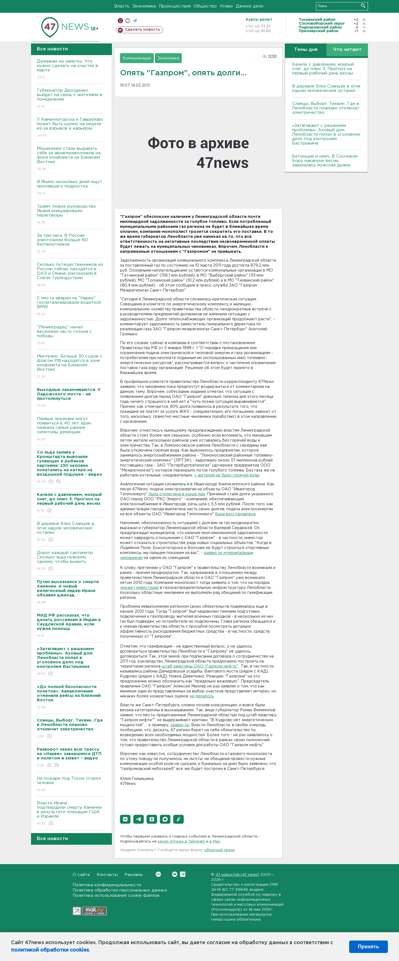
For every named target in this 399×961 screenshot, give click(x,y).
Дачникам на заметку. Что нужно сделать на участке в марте (70, 70)
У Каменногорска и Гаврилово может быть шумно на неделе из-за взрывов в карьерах (70, 128)
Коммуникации (137, 58)
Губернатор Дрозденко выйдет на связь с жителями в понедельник (70, 99)
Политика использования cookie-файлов (116, 895)
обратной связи (219, 850)
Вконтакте (158, 874)
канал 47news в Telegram (181, 841)
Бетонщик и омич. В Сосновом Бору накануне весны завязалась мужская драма (325, 160)
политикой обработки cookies (50, 950)
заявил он (179, 725)
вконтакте (127, 20)
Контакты (107, 875)
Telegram (182, 874)
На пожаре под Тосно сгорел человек (70, 784)
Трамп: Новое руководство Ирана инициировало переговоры (70, 215)
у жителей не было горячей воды (226, 475)
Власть (121, 6)
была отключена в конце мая (177, 494)
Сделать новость (142, 29)
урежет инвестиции (139, 587)
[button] (125, 819)
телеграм (134, 20)
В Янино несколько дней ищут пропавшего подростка (70, 188)
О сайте (81, 875)
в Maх (214, 841)
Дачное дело (250, 6)
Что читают (347, 50)
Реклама (133, 875)
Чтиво (226, 6)
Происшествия (175, 6)
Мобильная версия (120, 20)
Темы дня (306, 50)
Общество (205, 6)
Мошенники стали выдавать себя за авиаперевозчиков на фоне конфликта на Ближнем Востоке (70, 159)
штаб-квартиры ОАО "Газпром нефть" (200, 666)
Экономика (144, 6)
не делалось (202, 696)
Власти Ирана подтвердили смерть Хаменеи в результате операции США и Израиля (70, 813)
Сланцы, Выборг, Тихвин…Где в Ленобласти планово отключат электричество (325, 108)
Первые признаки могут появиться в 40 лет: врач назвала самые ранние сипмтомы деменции (70, 429)
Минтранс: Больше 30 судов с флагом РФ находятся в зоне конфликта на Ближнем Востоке (70, 366)
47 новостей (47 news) (237, 874)
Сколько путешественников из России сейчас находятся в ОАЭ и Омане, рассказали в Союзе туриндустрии (70, 275)
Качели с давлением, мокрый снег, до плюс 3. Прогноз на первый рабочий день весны (323, 69)
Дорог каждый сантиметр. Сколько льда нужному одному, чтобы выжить (70, 561)
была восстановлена (235, 514)
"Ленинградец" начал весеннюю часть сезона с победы (70, 335)
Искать (363, 6)
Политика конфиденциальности (107, 885)
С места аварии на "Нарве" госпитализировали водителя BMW (70, 306)
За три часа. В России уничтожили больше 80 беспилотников (70, 244)
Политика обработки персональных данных (120, 890)
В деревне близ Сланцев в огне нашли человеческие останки (70, 532)
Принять (368, 946)
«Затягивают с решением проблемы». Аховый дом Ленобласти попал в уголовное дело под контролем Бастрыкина (326, 134)
